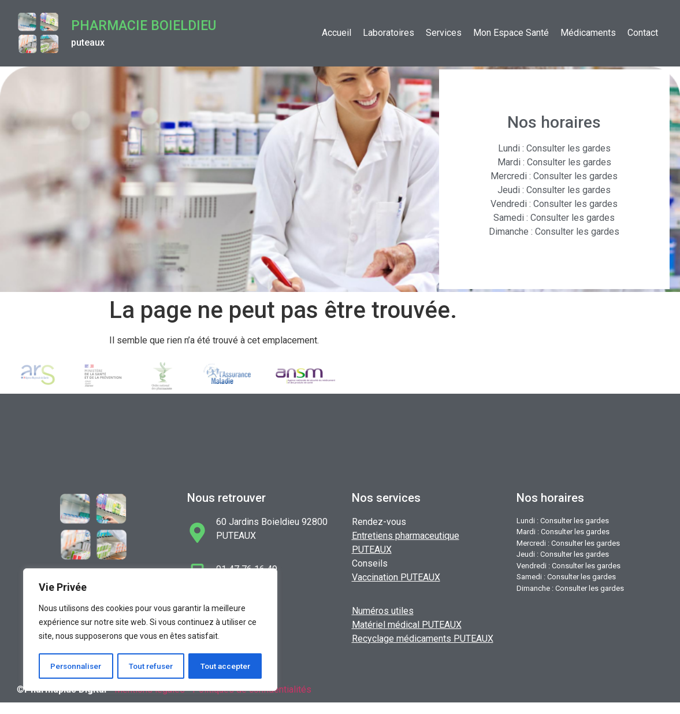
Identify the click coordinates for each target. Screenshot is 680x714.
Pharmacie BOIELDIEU (143, 26)
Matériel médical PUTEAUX (407, 624)
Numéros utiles (383, 610)
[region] (150, 630)
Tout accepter (225, 666)
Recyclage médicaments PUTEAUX (422, 638)
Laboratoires (388, 32)
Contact (642, 32)
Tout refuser (152, 666)
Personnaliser (76, 666)
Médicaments (588, 32)
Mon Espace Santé (511, 32)
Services (444, 32)
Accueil (336, 32)
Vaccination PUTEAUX (396, 577)
